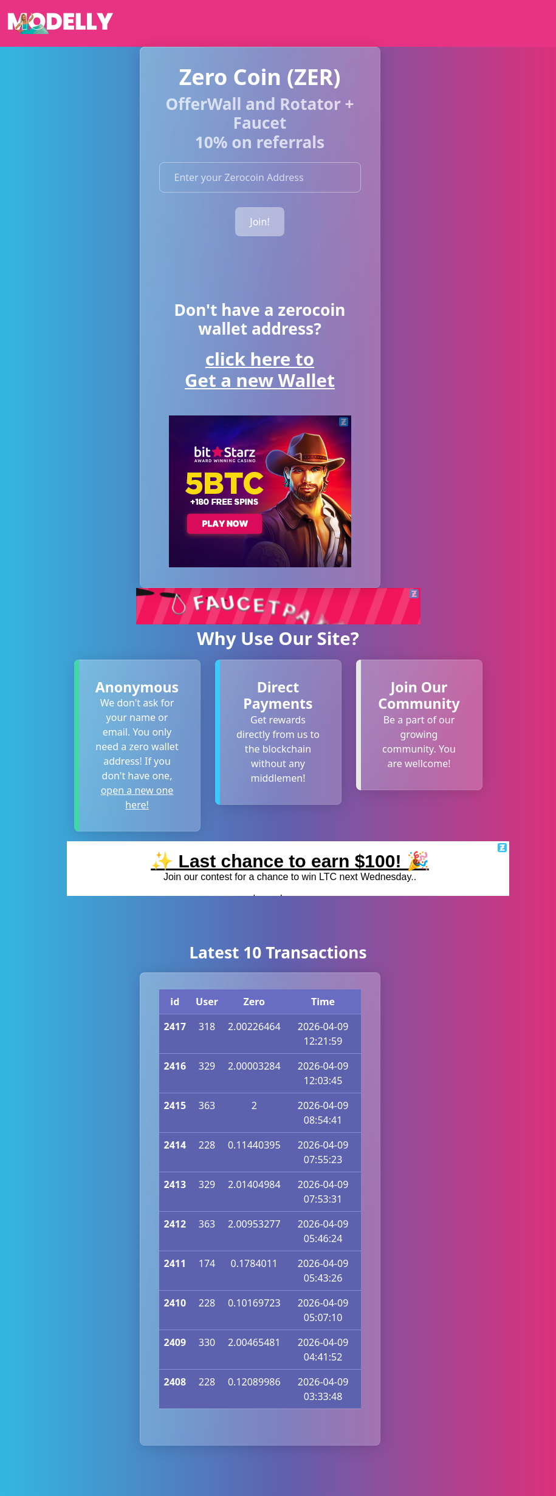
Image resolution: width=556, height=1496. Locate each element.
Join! (259, 221)
